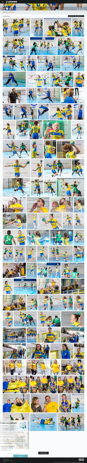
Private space (80, 9)
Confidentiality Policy (8, 460)
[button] (3, 456)
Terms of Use (6, 459)
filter (71, 16)
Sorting (80, 16)
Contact (5, 461)
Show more (43, 453)
